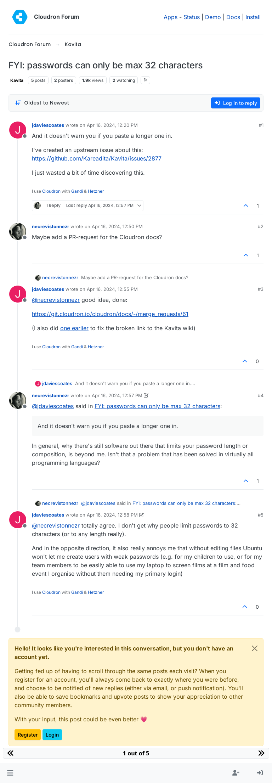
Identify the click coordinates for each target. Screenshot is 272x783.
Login (52, 735)
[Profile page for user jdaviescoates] (17, 130)
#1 (261, 125)
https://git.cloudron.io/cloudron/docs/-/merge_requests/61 (110, 313)
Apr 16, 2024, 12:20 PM (112, 125)
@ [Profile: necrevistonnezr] (56, 299)
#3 (261, 289)
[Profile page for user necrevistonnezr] (17, 231)
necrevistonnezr (50, 226)
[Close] (254, 648)
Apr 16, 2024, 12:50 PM (117, 226)
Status (191, 17)
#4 (261, 395)
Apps (170, 17)
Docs (233, 17)
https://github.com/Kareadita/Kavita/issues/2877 (97, 158)
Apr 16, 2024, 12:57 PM (117, 395)
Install (253, 17)
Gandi (77, 191)
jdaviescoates (48, 125)
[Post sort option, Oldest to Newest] (42, 102)
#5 (261, 515)
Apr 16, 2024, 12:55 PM (112, 289)
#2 (261, 226)
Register (28, 735)
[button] (10, 773)
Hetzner (96, 191)
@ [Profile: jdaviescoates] (53, 406)
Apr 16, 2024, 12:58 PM (112, 515)
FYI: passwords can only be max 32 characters (157, 406)
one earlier (74, 328)
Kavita (16, 80)
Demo (213, 17)
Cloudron (51, 191)
